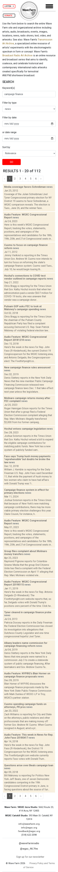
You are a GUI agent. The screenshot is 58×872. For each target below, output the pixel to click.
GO (11, 162)
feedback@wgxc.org (29, 831)
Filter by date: (9, 117)
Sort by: (6, 147)
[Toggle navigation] (49, 6)
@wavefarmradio (29, 843)
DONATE (9, 15)
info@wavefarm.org (29, 824)
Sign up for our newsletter (30, 856)
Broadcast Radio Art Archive (17, 55)
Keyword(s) (8, 87)
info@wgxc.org (29, 827)
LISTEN (9, 6)
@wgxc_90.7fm (29, 848)
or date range (9, 132)
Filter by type (9, 102)
